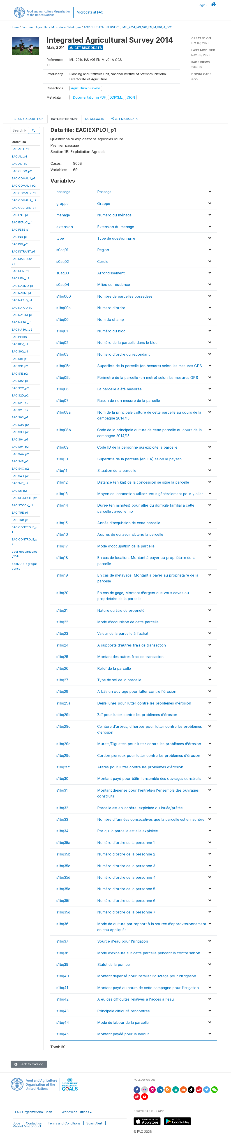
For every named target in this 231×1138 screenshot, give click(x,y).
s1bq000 (63, 296)
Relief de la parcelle (114, 668)
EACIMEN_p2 (20, 278)
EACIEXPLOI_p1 (22, 222)
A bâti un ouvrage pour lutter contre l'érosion (136, 691)
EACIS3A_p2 (20, 424)
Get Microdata (85, 48)
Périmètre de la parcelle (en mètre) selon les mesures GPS (147, 377)
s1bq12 (62, 482)
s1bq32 (62, 808)
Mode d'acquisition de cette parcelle (128, 622)
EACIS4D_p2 (20, 476)
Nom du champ (110, 319)
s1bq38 (62, 953)
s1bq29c (63, 726)
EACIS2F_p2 (20, 410)
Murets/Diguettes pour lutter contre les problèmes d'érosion (149, 744)
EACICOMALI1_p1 (23, 178)
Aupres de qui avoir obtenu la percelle (130, 534)
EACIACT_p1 (20, 149)
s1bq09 (62, 447)
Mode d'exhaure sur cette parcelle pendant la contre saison (148, 953)
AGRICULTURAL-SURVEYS (102, 27)
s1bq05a (63, 366)
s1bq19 (62, 575)
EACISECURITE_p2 (24, 498)
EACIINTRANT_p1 (23, 251)
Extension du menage (115, 227)
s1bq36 (62, 924)
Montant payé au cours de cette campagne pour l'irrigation (148, 987)
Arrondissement (111, 273)
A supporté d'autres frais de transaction (131, 645)
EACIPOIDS (19, 337)
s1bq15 (62, 523)
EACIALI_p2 (20, 163)
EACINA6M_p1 (21, 293)
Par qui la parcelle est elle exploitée (127, 831)
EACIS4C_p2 (20, 468)
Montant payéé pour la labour (123, 1034)
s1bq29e (63, 755)
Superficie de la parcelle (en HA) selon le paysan (139, 459)
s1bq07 (62, 400)
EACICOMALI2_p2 (24, 200)
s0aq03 (62, 273)
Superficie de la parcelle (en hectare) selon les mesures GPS (149, 366)
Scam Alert (94, 1123)
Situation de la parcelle (116, 470)
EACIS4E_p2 (20, 483)
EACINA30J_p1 (22, 322)
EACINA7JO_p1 (22, 300)
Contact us (34, 1123)
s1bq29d (63, 744)
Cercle (102, 261)
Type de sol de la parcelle (119, 680)
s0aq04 (62, 284)
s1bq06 (62, 389)
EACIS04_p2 (20, 446)
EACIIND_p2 (20, 244)
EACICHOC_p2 (22, 171)
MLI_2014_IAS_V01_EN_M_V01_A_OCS (147, 27)
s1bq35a (63, 842)
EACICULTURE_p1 (24, 207)
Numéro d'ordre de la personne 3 (126, 866)
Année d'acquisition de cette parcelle (128, 523)
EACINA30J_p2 (22, 329)
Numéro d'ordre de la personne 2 (126, 854)
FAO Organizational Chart (33, 1112)
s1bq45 (62, 1034)
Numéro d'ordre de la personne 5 (126, 889)
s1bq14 (62, 505)
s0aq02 (62, 261)
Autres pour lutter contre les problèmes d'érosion (140, 767)
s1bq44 (62, 1022)
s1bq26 (62, 668)
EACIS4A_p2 (20, 454)
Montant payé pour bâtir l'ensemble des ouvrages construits (149, 778)
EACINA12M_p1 (22, 315)
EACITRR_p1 (20, 520)
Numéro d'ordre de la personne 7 (126, 912)
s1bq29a (63, 703)
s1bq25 (62, 656)
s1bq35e (63, 889)
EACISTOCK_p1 (22, 505)
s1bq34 (62, 831)
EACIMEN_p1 (20, 271)
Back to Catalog (28, 1064)
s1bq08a (63, 412)
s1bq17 (62, 546)
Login (201, 5)
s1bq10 (62, 459)
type (60, 238)
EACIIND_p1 (19, 237)
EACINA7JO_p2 (22, 307)
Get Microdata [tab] (124, 119)
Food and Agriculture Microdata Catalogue (51, 27)
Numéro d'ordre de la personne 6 (126, 900)
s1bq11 (61, 470)
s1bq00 (62, 319)
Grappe (103, 203)
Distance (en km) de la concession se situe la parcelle (143, 482)
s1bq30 (62, 778)
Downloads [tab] (94, 119)
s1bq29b (63, 714)
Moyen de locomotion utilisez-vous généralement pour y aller (150, 493)
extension (64, 227)
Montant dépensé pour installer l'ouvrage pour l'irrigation (146, 976)
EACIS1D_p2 (20, 366)
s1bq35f (62, 900)
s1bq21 (62, 610)
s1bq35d (63, 877)
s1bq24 (62, 645)
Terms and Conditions (64, 1123)
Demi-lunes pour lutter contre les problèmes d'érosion (144, 703)
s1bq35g (63, 912)
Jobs (16, 1123)
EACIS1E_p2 (20, 373)
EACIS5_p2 (19, 490)
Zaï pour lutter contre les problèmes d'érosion (137, 714)
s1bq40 (62, 976)
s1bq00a (63, 308)
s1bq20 (62, 593)
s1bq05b (63, 377)
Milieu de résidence (113, 284)
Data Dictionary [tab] (64, 119)
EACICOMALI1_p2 (24, 185)
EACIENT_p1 (20, 215)
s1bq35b (63, 854)
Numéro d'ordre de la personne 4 (126, 877)
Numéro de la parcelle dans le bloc (127, 342)
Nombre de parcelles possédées (124, 296)
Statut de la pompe (113, 964)
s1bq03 (62, 354)
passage (63, 192)
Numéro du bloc (111, 331)
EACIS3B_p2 (20, 432)
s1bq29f (63, 767)
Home (15, 27)
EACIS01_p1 (19, 359)
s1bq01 (62, 331)
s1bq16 (62, 534)
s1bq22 (62, 622)
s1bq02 (62, 342)
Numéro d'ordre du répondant (123, 354)
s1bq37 (62, 941)
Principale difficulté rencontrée (123, 1011)
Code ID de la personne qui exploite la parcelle (137, 447)
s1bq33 (62, 819)
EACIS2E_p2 (20, 403)
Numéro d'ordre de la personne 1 (126, 842)
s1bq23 (62, 633)
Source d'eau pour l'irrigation (122, 941)
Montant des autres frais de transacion (130, 656)
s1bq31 (62, 790)
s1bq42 (62, 999)
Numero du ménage (114, 215)
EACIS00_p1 (20, 351)
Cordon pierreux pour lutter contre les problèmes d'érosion (148, 755)
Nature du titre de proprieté (120, 610)
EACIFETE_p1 (20, 229)
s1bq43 (62, 1011)
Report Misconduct (27, 1126)
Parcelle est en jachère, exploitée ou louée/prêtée (140, 808)
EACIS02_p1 (20, 380)
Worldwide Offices (75, 1112)
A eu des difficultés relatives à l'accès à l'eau (135, 999)
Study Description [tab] (29, 119)
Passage (104, 192)
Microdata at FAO (89, 12)
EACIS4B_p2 (20, 461)
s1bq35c (63, 866)
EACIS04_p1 (20, 439)
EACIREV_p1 (20, 344)
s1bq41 (62, 987)
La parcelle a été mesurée (119, 389)
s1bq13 (62, 493)
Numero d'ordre (111, 308)
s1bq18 (62, 557)
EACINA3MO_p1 (22, 285)
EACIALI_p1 (19, 156)
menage (63, 215)
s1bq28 (62, 691)
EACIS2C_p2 (20, 388)
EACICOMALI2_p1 (24, 193)
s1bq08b (63, 430)
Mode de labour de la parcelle (123, 1022)
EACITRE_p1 (20, 512)
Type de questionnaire (116, 238)
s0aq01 (62, 250)
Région (103, 250)
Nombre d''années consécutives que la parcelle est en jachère (150, 819)
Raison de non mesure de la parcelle (128, 400)
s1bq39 (62, 964)
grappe (62, 203)
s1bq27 (62, 680)
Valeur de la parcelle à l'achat (122, 633)
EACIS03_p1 (20, 417)
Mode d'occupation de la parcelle (126, 546)
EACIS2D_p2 (20, 395)
